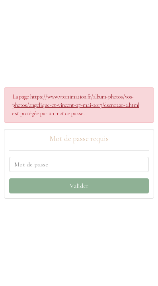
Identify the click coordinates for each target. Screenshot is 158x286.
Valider (79, 186)
